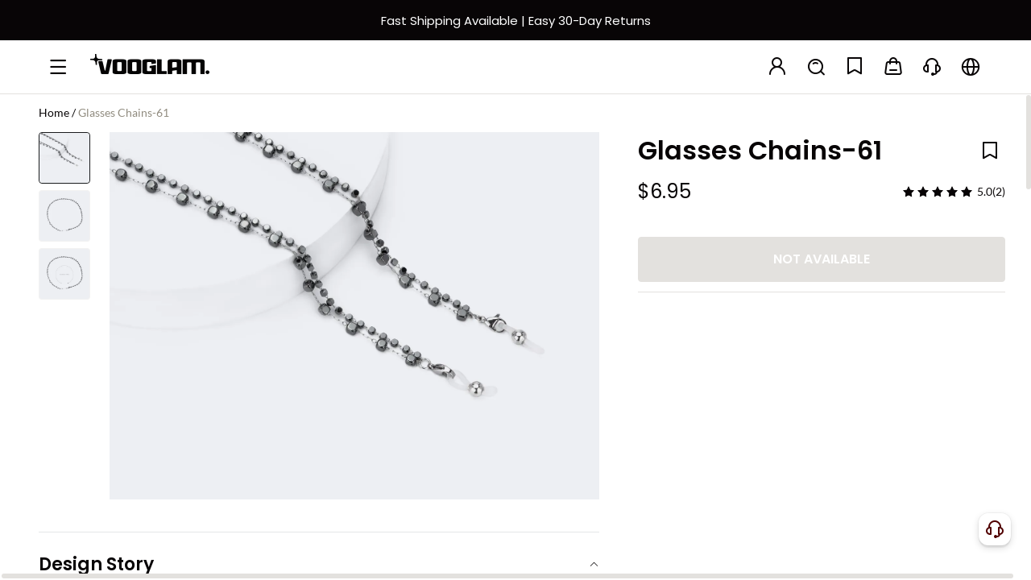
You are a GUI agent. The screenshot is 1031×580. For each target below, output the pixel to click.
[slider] (937, 191)
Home (54, 112)
